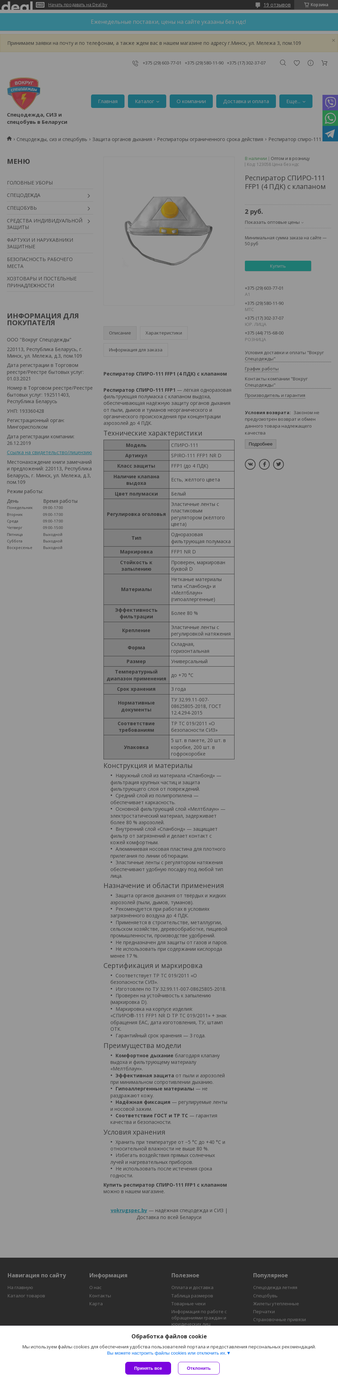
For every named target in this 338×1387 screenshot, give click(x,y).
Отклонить (199, 1368)
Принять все (148, 1368)
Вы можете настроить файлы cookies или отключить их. (166, 1353)
